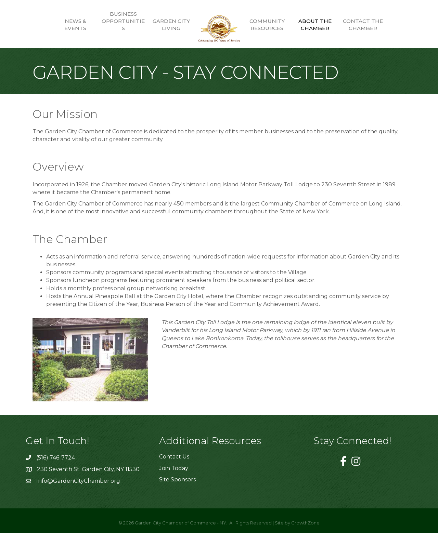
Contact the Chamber (363, 24)
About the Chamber (315, 24)
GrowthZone (305, 522)
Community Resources (267, 24)
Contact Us (174, 456)
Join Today (173, 468)
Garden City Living (171, 24)
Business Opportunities (123, 21)
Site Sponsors (177, 479)
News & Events (75, 24)
